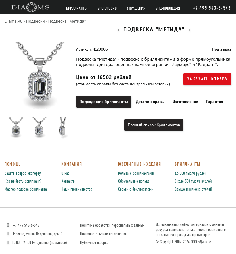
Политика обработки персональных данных (112, 225)
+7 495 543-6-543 (22, 225)
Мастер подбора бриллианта (26, 189)
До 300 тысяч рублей (190, 174)
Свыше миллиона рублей (193, 189)
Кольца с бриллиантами (136, 174)
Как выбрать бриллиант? (23, 181)
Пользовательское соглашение (103, 234)
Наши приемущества (76, 189)
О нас (65, 174)
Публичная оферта (94, 243)
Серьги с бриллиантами (135, 189)
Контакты (68, 181)
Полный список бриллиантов (154, 125)
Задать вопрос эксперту (23, 174)
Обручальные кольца (133, 181)
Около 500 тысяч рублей (193, 181)
